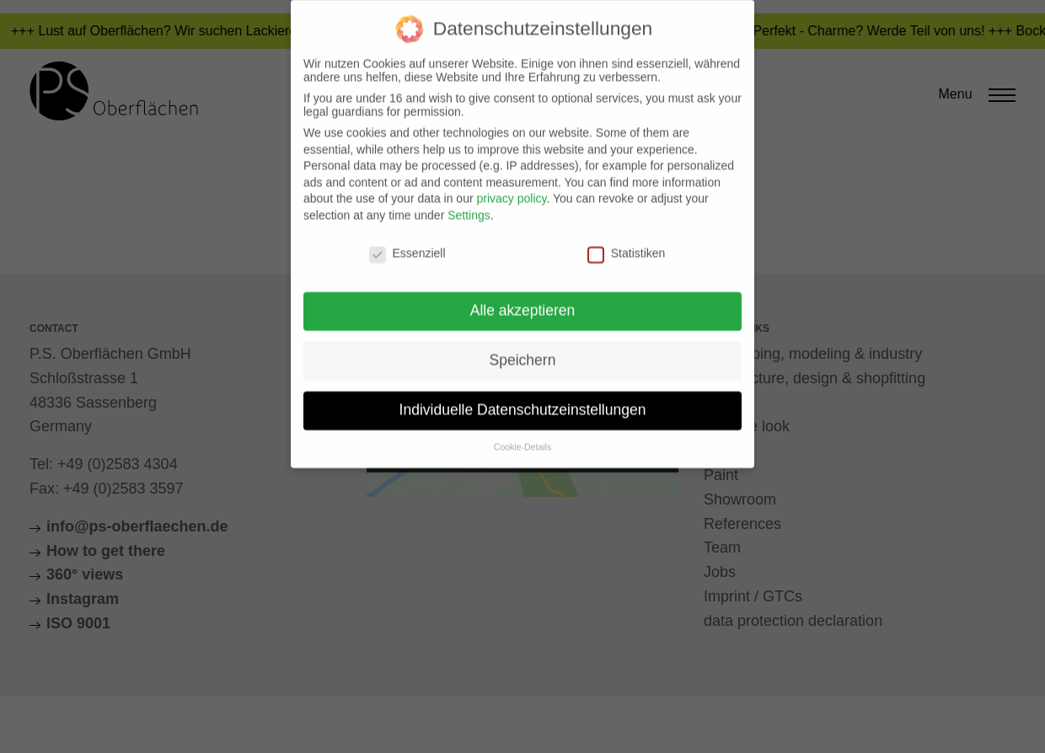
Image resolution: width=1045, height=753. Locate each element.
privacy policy (511, 189)
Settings (468, 206)
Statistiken (626, 243)
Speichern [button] (523, 351)
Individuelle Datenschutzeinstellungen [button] (522, 401)
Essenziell (407, 243)
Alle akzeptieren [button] (523, 301)
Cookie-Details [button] (522, 438)
